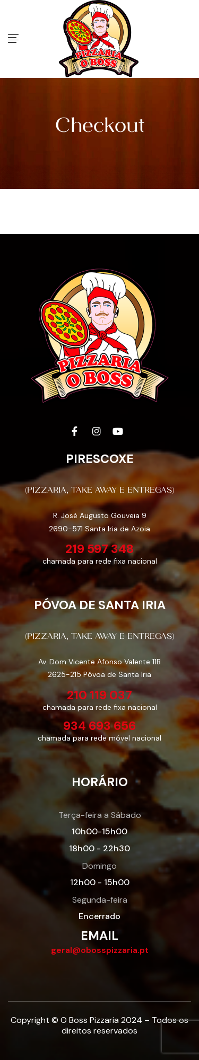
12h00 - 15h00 (99, 882)
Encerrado (99, 916)
